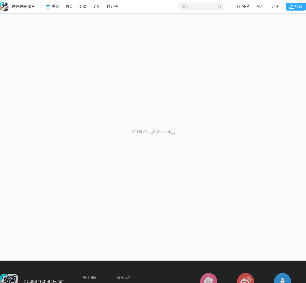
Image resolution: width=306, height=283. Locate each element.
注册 (275, 6)
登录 (260, 6)
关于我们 (90, 277)
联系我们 (124, 277)
